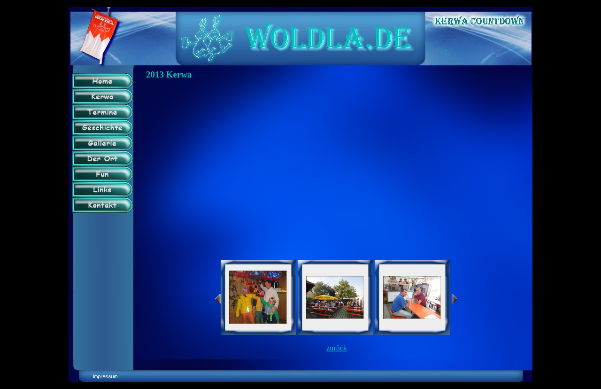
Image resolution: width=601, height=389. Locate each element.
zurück (336, 348)
